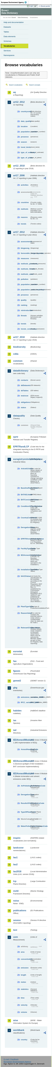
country (24, 1040)
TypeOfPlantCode (25, 812)
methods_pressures (25, 264)
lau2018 (17, 871)
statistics (24, 989)
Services (7, 51)
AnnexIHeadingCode (25, 749)
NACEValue (25, 576)
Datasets (7, 27)
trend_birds (25, 147)
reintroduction (25, 310)
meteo (23, 982)
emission (24, 968)
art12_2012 (19, 102)
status (23, 407)
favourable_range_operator (25, 253)
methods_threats (25, 269)
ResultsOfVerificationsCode (25, 803)
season (24, 142)
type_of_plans (25, 158)
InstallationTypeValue (25, 570)
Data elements (10, 36)
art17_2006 (19, 175)
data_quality (25, 121)
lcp (14, 881)
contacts (24, 380)
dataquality (19, 416)
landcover (18, 848)
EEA (14, 2)
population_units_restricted (25, 290)
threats (24, 316)
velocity (24, 1005)
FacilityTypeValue (25, 549)
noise (16, 901)
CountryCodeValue (25, 518)
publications (19, 910)
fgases (16, 671)
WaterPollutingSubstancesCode (25, 826)
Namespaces (9, 55)
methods (24, 209)
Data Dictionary (23, 17)
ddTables (24, 391)
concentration (25, 959)
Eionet (14, 17)
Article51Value (25, 469)
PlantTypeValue (25, 606)
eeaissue (24, 396)
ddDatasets (25, 385)
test (15, 930)
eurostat (17, 651)
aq (14, 92)
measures (25, 258)
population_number (25, 132)
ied (14, 730)
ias (14, 720)
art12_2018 (19, 166)
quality (23, 300)
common (17, 361)
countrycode (25, 111)
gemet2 (17, 681)
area (22, 952)
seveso (17, 920)
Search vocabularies (15, 85)
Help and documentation (14, 22)
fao (15, 661)
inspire (16, 838)
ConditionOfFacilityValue (25, 506)
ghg (15, 688)
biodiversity (19, 347)
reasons (24, 217)
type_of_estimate (25, 152)
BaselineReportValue (25, 488)
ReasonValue (25, 613)
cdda (15, 354)
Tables (6, 32)
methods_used (25, 274)
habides (17, 710)
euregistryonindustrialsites (21, 459)
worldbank (18, 1030)
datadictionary (20, 370)
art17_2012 (19, 232)
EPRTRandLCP (21, 446)
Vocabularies (9, 46)
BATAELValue (25, 495)
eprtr (15, 437)
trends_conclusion (25, 329)
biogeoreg (25, 248)
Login (31, 6)
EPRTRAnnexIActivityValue (25, 539)
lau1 (15, 857)
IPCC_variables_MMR (25, 702)
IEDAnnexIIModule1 (21, 740)
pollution (24, 279)
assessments (25, 242)
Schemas (7, 41)
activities (24, 185)
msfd (15, 891)
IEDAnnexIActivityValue (25, 555)
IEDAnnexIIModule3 (21, 761)
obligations (25, 402)
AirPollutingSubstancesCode (25, 786)
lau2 (15, 864)
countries (25, 202)
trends (23, 224)
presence (25, 137)
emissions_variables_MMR (25, 697)
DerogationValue (25, 527)
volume (24, 1012)
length (23, 975)
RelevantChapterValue (25, 628)
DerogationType (25, 795)
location (24, 126)
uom (15, 937)
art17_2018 (19, 337)
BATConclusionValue (25, 500)
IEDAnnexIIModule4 (21, 773)
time (22, 998)
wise (15, 1020)
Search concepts (34, 85)
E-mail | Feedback (11, 1059)
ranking (24, 305)
